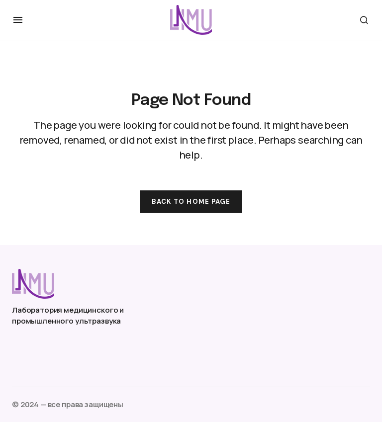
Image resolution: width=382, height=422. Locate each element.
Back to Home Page (191, 201)
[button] (18, 20)
